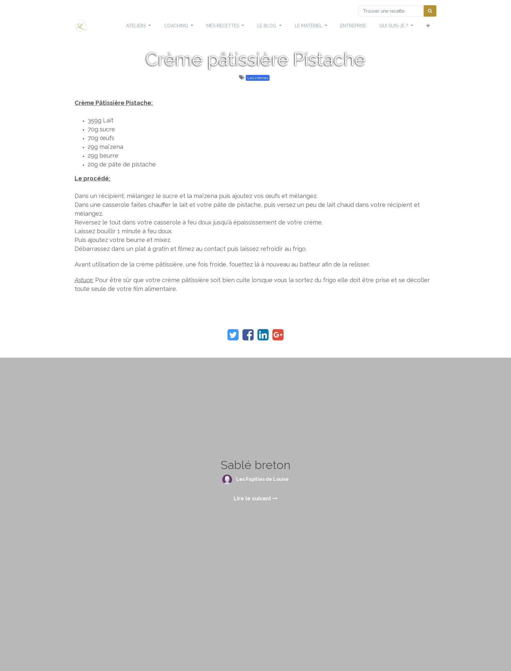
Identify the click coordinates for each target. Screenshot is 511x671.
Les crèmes (257, 78)
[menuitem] (353, 26)
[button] (428, 26)
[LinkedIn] (263, 334)
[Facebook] (248, 334)
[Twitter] (233, 334)
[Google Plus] (278, 334)
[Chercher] (430, 11)
